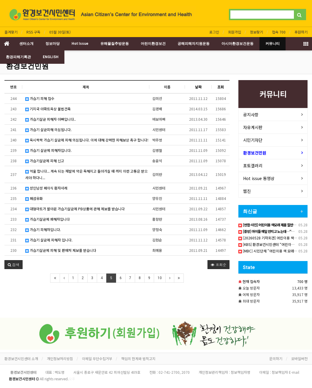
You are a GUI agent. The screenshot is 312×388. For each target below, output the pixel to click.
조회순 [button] (218, 264)
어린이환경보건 (153, 44)
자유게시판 (252, 127)
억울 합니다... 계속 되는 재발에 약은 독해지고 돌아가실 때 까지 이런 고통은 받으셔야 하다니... (86, 174)
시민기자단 (252, 140)
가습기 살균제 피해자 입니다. (48, 239)
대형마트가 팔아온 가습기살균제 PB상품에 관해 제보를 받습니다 (75, 208)
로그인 (214, 31)
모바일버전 (299, 358)
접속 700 (279, 31)
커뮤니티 (272, 44)
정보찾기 (256, 31)
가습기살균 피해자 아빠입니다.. (50, 119)
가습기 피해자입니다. (43, 229)
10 (160, 278)
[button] (13, 264)
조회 (220, 86)
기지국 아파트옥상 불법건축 (48, 108)
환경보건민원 (27, 66)
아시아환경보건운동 (237, 44)
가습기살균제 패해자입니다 (47, 219)
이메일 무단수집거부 (97, 358)
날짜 (198, 86)
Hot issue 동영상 (259, 178)
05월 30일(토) (60, 31)
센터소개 (26, 44)
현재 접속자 (251, 281)
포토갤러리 (252, 165)
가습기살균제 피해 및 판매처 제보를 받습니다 (60, 250)
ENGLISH (50, 57)
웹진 (247, 191)
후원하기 (301, 31)
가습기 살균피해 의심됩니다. (48, 129)
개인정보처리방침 (60, 358)
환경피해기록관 (18, 57)
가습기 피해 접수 (39, 98)
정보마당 (52, 44)
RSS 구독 (33, 31)
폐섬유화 (34, 198)
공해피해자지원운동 (194, 44)
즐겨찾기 (11, 31)
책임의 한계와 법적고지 (138, 358)
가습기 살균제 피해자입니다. (48, 150)
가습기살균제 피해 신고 (44, 160)
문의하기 (275, 358)
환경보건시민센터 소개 (21, 358)
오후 (72, 378)
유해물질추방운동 (114, 44)
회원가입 (234, 31)
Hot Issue (80, 44)
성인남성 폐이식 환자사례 (46, 187)
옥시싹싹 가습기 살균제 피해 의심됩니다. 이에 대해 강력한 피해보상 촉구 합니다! (86, 139)
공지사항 (251, 114)
